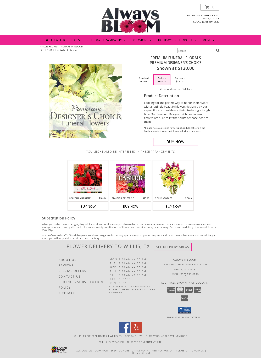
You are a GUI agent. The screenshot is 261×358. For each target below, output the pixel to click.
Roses (75, 40)
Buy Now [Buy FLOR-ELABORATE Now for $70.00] (173, 206)
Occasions (142, 40)
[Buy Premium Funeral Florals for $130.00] (175, 142)
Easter (59, 40)
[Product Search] (196, 50)
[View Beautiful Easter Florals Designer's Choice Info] (130, 178)
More (209, 40)
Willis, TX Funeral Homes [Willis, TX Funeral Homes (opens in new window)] (90, 335)
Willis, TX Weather (111, 341)
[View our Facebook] (124, 331)
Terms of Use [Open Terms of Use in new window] (141, 352)
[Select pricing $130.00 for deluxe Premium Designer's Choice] (162, 80)
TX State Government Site (144, 341)
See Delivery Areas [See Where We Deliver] (172, 247)
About (189, 40)
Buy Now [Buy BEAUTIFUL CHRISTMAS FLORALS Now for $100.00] (88, 206)
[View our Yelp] (136, 331)
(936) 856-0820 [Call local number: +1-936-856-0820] (210, 21)
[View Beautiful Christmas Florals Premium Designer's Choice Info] (88, 178)
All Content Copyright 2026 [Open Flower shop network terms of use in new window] (96, 350)
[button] (210, 7)
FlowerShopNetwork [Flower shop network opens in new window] (133, 350)
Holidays (167, 40)
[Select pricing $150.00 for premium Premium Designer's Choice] (180, 80)
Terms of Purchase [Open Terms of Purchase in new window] (190, 350)
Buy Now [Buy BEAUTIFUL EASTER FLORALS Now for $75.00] (130, 206)
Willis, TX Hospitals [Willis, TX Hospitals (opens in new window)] (123, 335)
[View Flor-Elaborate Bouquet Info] (173, 178)
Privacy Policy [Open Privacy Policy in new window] (162, 350)
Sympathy (116, 40)
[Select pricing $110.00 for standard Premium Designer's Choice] (143, 80)
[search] (218, 50)
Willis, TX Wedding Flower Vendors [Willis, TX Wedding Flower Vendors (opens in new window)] (163, 335)
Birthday (93, 40)
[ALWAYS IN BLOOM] (131, 19)
